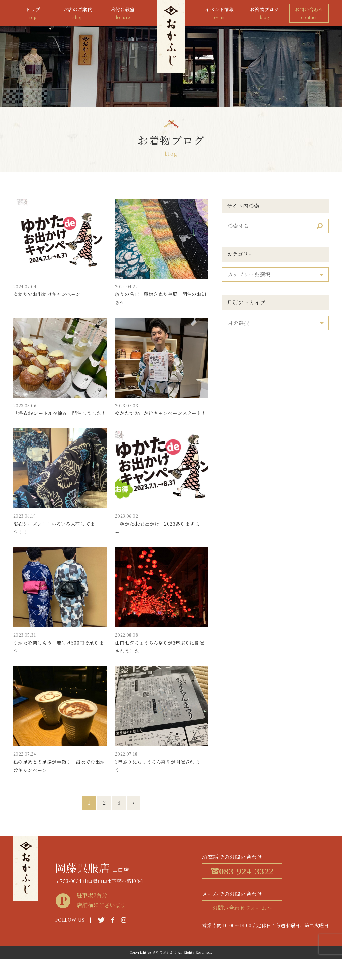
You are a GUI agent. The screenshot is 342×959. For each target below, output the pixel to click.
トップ (33, 13)
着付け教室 (122, 13)
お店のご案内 (78, 13)
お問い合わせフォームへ (242, 908)
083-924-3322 (242, 871)
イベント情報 (219, 13)
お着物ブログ (264, 13)
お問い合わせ (309, 13)
